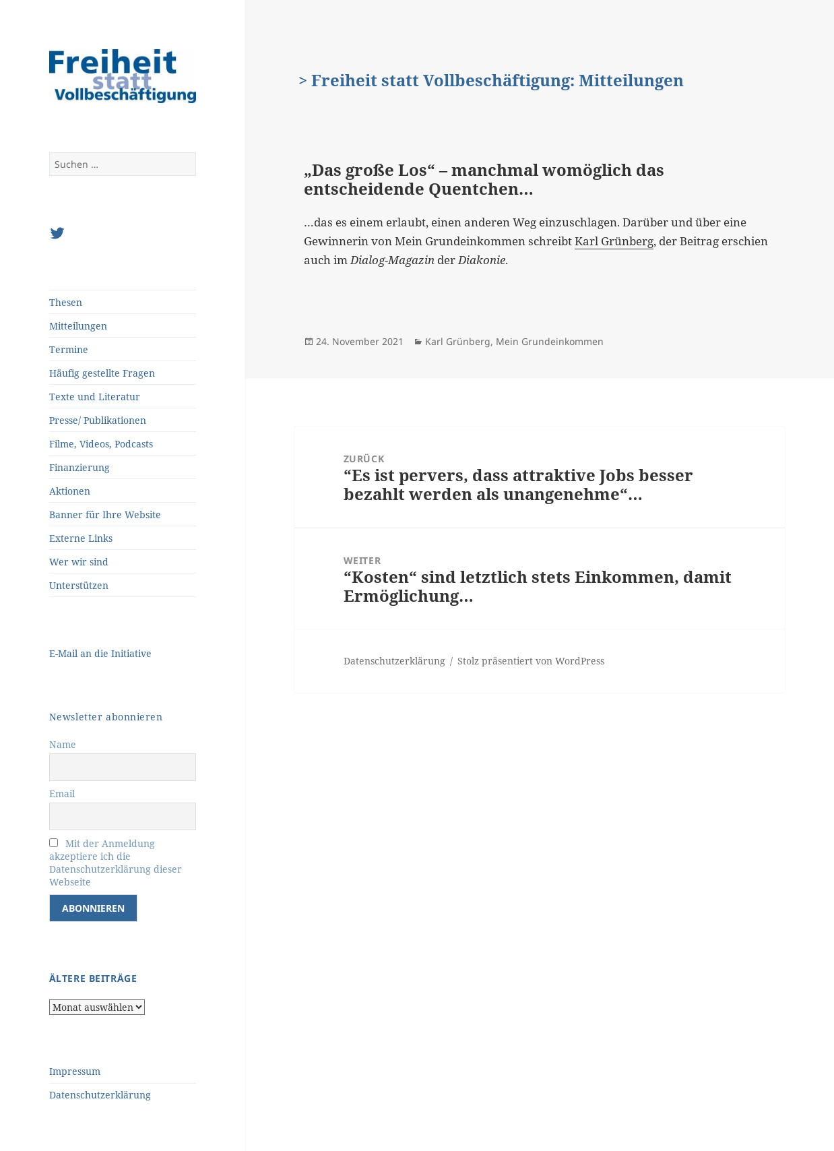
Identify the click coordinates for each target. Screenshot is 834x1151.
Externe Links (81, 538)
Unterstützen (78, 585)
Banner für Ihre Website (105, 514)
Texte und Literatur (94, 396)
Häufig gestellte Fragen (102, 373)
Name (62, 744)
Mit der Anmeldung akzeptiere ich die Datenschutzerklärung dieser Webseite (115, 862)
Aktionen (69, 491)
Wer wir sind (78, 561)
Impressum (74, 1071)
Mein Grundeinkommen (550, 341)
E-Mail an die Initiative (100, 653)
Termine (68, 349)
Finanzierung (79, 467)
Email (62, 793)
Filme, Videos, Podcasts (101, 443)
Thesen (65, 302)
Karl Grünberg (614, 241)
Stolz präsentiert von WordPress (530, 660)
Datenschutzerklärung (100, 1094)
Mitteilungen (78, 325)
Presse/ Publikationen (97, 420)
